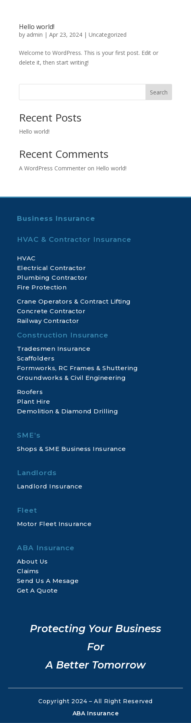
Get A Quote (37, 590)
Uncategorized (108, 34)
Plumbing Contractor (52, 277)
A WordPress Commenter (52, 168)
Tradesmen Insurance (54, 348)
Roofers (30, 392)
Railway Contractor (48, 321)
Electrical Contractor (51, 268)
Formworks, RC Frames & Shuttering (77, 368)
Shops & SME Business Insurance (71, 449)
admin (35, 34)
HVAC (26, 258)
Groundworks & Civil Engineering (71, 377)
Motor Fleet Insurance (54, 524)
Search (159, 92)
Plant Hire (33, 401)
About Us (32, 561)
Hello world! (36, 26)
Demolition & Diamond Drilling (67, 411)
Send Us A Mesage (48, 581)
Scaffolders (36, 358)
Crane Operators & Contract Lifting (74, 301)
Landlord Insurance (50, 486)
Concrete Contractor (51, 311)
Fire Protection (42, 287)
